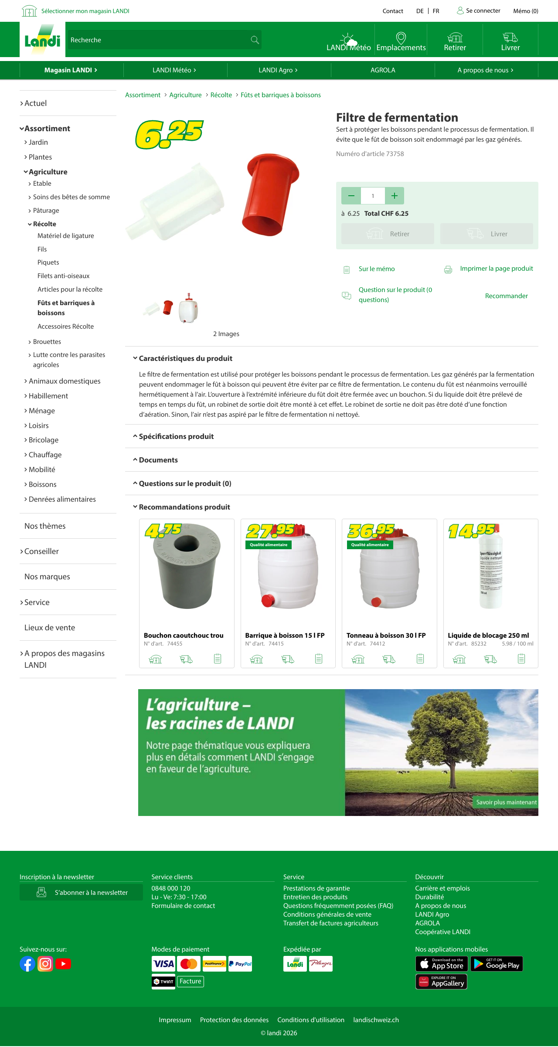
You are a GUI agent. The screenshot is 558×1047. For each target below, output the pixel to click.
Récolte (44, 224)
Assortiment (47, 128)
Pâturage (46, 210)
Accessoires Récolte (65, 326)
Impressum (175, 1020)
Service (37, 602)
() (526, 11)
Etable (42, 183)
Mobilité (42, 469)
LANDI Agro (276, 70)
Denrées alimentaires (62, 499)
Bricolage (43, 440)
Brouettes (47, 341)
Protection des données (234, 1020)
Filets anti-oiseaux (63, 276)
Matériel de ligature (65, 235)
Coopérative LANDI (443, 932)
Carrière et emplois (442, 888)
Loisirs (39, 425)
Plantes (40, 157)
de (420, 11)
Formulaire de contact (183, 905)
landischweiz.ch (376, 1020)
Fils (42, 249)
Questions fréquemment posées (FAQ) (338, 905)
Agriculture (48, 172)
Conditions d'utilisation (310, 1020)
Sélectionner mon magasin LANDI (85, 11)
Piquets (48, 262)
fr (436, 11)
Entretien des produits (315, 897)
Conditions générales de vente (327, 914)
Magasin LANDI (68, 70)
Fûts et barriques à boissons (281, 95)
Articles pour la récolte (69, 289)
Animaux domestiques (65, 381)
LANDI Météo (172, 70)
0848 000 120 (171, 888)
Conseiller (41, 551)
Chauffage (45, 454)
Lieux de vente (49, 627)
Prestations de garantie (316, 888)
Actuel (35, 103)
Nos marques (47, 576)
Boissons (43, 484)
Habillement (48, 396)
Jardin (38, 142)
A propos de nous (482, 70)
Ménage (42, 410)
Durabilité (429, 897)
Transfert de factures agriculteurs (330, 923)
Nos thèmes (45, 525)
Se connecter (483, 10)
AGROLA (383, 70)
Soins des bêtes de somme (71, 197)
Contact (393, 11)
